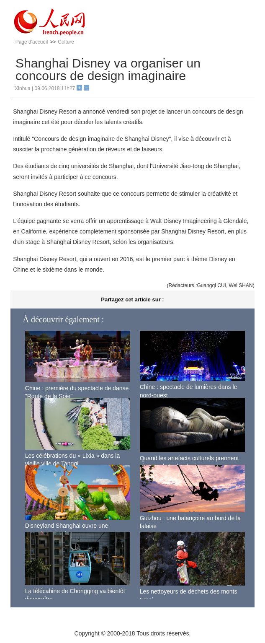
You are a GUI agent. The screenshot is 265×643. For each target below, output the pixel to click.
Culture (66, 42)
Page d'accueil (31, 42)
